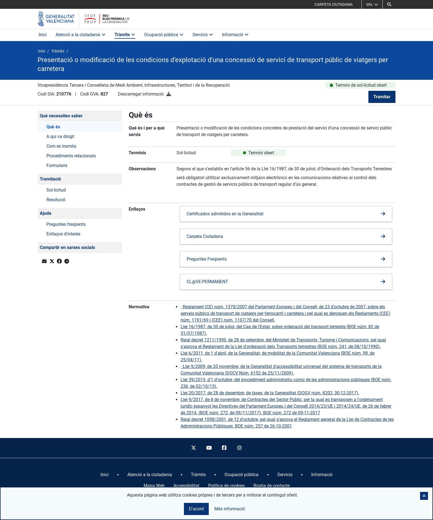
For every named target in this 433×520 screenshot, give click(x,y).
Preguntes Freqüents (207, 259)
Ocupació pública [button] (164, 34)
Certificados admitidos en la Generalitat (225, 213)
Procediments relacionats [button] (71, 155)
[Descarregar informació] (169, 94)
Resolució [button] (55, 199)
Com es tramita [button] (61, 146)
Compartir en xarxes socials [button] (67, 247)
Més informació (229, 508)
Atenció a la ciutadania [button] (81, 34)
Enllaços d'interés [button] (63, 234)
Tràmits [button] (125, 34)
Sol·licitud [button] (56, 190)
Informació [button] (235, 34)
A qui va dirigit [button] (60, 136)
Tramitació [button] (50, 179)
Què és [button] (53, 126)
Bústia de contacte (272, 485)
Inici (43, 34)
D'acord (196, 508)
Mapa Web (154, 485)
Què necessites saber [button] (61, 115)
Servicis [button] (202, 34)
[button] (389, 4)
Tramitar (381, 96)
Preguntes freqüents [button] (66, 224)
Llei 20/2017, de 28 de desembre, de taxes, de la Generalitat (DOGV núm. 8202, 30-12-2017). (270, 393)
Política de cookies (226, 485)
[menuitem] (104, 474)
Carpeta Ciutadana (205, 236)
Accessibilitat (186, 485)
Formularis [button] (56, 165)
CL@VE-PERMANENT (207, 281)
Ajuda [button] (45, 213)
